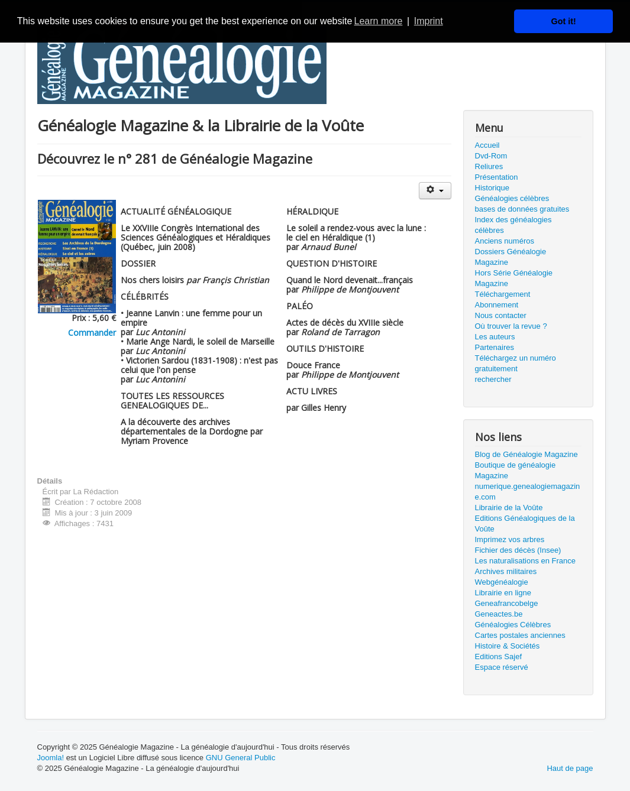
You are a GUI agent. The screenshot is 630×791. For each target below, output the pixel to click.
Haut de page (570, 768)
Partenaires (494, 347)
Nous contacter (500, 315)
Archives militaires (506, 571)
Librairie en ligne (503, 592)
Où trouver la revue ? (511, 326)
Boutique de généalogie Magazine (515, 470)
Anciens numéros (504, 240)
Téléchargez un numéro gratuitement (515, 363)
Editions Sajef (498, 656)
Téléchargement (503, 294)
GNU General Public (241, 757)
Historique (492, 187)
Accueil (487, 145)
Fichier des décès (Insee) (518, 550)
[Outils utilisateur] (435, 190)
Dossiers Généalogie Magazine (511, 257)
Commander (92, 332)
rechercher (493, 379)
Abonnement (497, 304)
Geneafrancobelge (506, 603)
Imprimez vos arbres (510, 539)
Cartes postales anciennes (520, 635)
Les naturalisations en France (525, 560)
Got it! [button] (563, 21)
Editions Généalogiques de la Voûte (525, 523)
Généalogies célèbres (512, 198)
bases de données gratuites (522, 209)
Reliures (489, 166)
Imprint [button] (428, 21)
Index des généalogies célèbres (513, 225)
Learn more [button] (378, 21)
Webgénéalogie (501, 582)
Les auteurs (495, 336)
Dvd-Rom (491, 155)
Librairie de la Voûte (509, 507)
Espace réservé (501, 667)
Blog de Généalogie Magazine (526, 454)
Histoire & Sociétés (507, 645)
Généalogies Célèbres (513, 624)
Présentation (496, 177)
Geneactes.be (499, 614)
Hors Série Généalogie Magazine (514, 278)
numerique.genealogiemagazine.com (527, 491)
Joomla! (50, 757)
